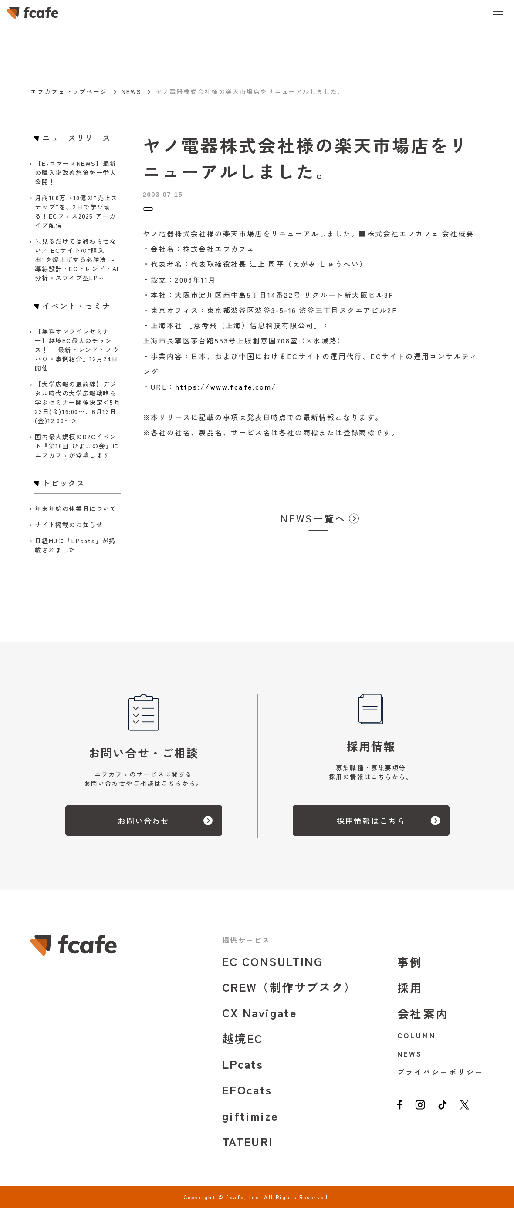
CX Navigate (259, 1012)
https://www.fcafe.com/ (226, 394)
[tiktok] (447, 1109)
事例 (410, 962)
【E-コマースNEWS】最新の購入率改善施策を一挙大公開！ (75, 172)
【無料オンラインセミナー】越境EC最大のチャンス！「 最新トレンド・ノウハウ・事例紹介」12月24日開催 (77, 349)
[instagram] (422, 1109)
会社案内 (423, 1013)
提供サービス (246, 940)
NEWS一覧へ (313, 525)
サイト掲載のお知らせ (69, 524)
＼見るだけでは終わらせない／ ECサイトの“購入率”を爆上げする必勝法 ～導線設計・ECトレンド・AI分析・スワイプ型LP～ (76, 259)
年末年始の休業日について (75, 508)
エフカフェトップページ (68, 91)
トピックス (161, 212)
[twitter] (472, 1109)
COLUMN (416, 1035)
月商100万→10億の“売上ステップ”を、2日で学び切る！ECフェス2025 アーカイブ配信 (76, 211)
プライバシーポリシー (440, 1072)
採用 (410, 987)
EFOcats (247, 1089)
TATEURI (247, 1141)
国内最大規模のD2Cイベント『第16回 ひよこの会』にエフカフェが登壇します (77, 445)
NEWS (132, 91)
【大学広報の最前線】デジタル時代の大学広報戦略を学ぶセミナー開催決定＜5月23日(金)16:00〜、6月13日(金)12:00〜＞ (77, 402)
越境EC (242, 1038)
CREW (289, 987)
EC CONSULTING (272, 961)
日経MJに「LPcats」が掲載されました (75, 545)
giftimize (250, 1115)
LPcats (242, 1064)
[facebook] (400, 1109)
